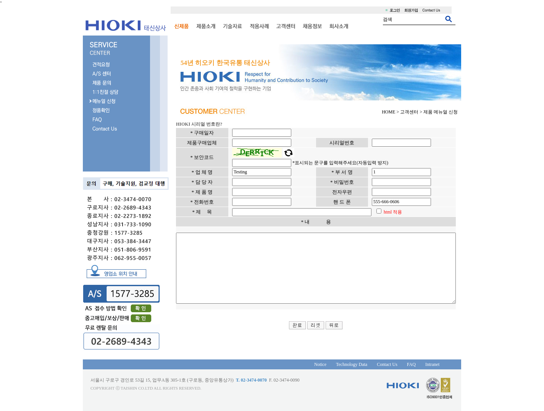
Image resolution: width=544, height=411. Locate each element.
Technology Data (340, 364)
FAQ (399, 364)
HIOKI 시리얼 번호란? (182, 124)
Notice (309, 364)
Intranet (420, 364)
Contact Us (375, 364)
